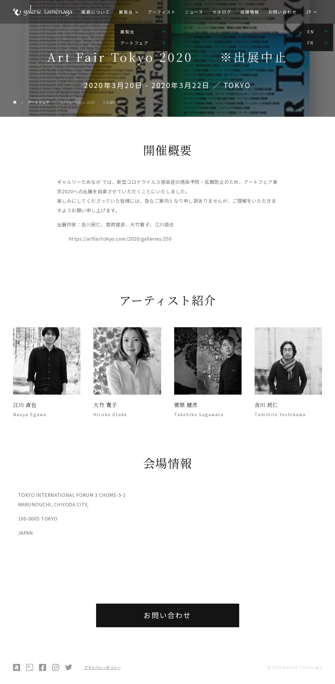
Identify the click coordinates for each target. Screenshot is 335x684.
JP (309, 12)
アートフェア (39, 102)
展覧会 (126, 12)
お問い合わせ (282, 12)
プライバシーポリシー (102, 667)
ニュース (194, 12)
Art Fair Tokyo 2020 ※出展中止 (91, 102)
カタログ (221, 12)
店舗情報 (249, 12)
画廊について (95, 12)
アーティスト (162, 12)
